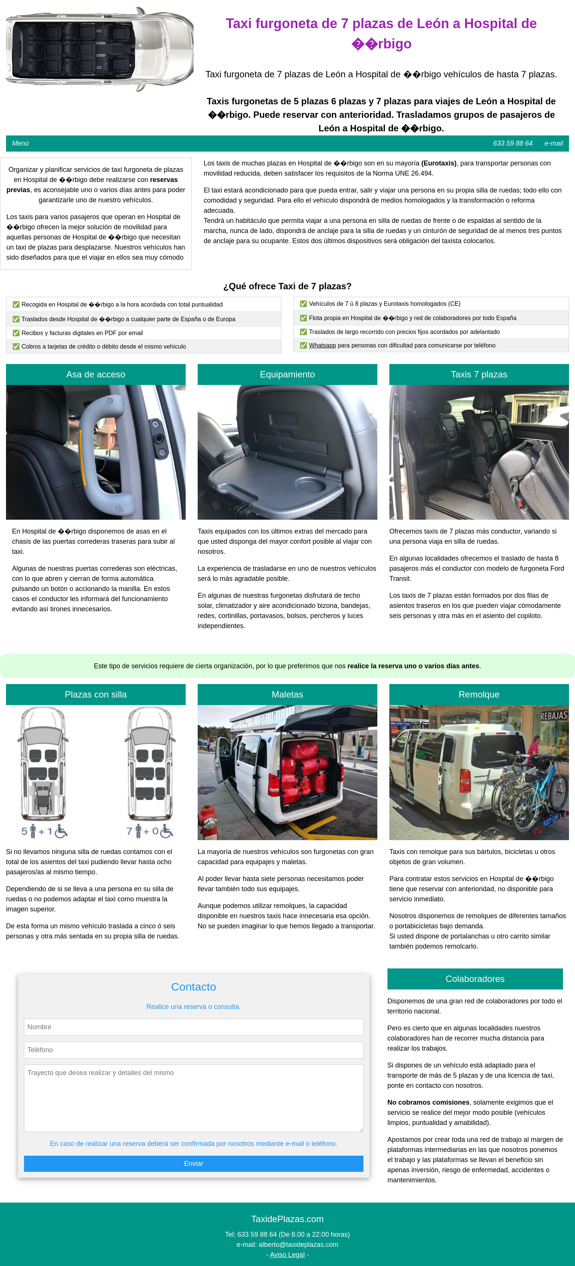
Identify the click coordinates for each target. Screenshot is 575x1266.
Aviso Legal (287, 1254)
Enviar (193, 1163)
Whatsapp (322, 345)
